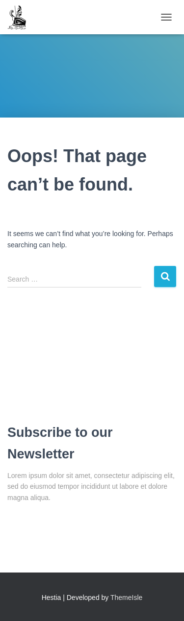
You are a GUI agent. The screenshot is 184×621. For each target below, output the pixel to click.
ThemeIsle (126, 597)
